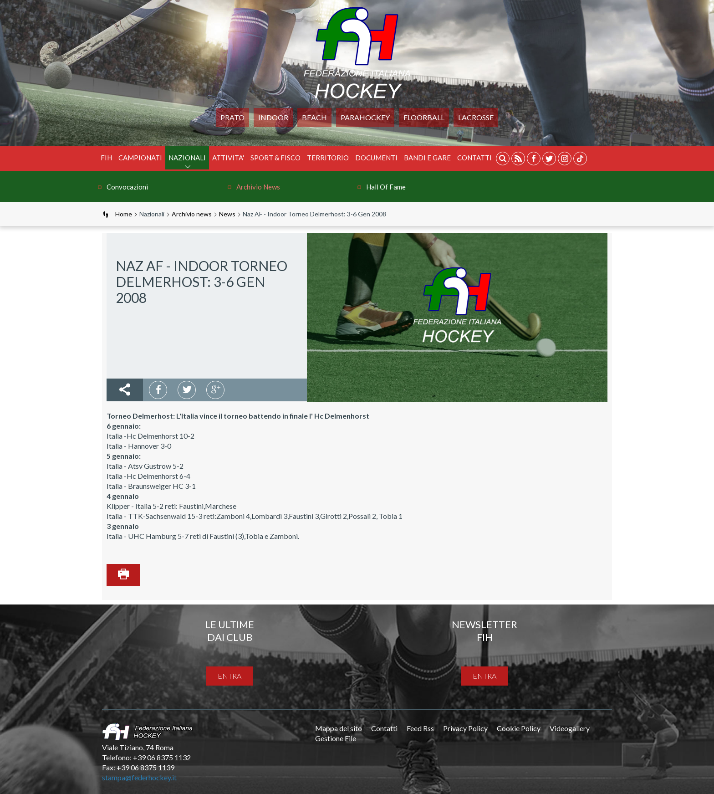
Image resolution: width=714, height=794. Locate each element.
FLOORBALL (423, 117)
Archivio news (258, 187)
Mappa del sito (338, 728)
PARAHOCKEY (365, 117)
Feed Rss (420, 728)
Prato (232, 117)
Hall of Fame (386, 187)
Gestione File (335, 738)
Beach (314, 117)
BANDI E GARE (427, 158)
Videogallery (570, 728)
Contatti (474, 158)
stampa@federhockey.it (139, 777)
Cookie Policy (519, 728)
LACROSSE (476, 117)
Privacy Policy (465, 728)
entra (229, 675)
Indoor (273, 117)
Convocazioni (127, 187)
